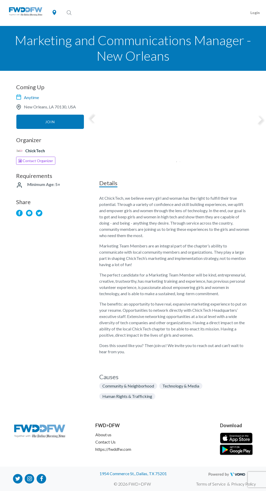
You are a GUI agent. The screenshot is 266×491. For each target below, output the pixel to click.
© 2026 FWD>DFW (132, 483)
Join (50, 122)
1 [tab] (175, 160)
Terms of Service (211, 483)
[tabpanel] (176, 128)
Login (255, 12)
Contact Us (105, 441)
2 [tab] (178, 160)
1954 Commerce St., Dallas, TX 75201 (133, 473)
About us (103, 434)
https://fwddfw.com (113, 449)
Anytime (31, 97)
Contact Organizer (35, 160)
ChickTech (35, 150)
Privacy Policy (243, 483)
